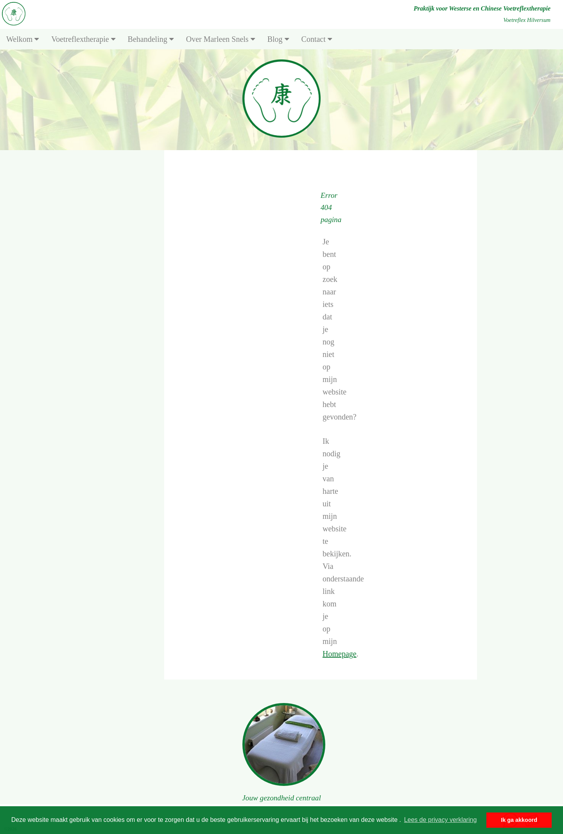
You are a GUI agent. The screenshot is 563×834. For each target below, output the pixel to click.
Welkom (22, 39)
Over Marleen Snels (220, 39)
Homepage (340, 653)
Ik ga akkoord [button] (519, 820)
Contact (316, 39)
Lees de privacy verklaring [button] (440, 819)
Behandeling (151, 39)
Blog (278, 39)
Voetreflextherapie (83, 39)
